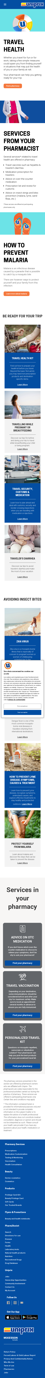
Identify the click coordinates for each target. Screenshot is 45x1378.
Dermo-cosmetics (12, 1178)
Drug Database (11, 1263)
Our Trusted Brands (13, 1205)
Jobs (7, 1277)
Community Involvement (15, 1283)
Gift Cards (9, 1202)
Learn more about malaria (16, 294)
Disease (8, 1239)
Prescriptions (11, 1151)
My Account (10, 1290)
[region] (22, 689)
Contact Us (9, 1287)
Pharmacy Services (15, 1144)
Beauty (8, 1172)
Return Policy (9, 1352)
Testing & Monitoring (14, 1158)
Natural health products (15, 1253)
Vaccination (10, 1161)
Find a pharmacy (12, 86)
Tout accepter (22, 712)
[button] (8, 1303)
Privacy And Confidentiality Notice (18, 1359)
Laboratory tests (12, 1249)
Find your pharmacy (22, 963)
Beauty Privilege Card (14, 1198)
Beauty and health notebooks (17, 1219)
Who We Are (9, 1362)
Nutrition (8, 1256)
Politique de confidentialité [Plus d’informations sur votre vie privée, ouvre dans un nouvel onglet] (16, 699)
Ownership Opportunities (15, 1280)
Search (8, 1232)
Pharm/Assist (12, 1226)
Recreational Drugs (13, 1260)
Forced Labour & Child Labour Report (20, 1355)
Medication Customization (16, 1154)
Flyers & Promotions (15, 1212)
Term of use (9, 1366)
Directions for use (13, 1236)
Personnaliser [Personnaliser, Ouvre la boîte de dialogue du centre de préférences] (22, 706)
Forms (7, 1242)
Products (10, 1189)
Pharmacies (9, 1369)
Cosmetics (9, 1181)
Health (8, 1246)
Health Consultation (13, 1164)
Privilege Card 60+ (13, 1195)
